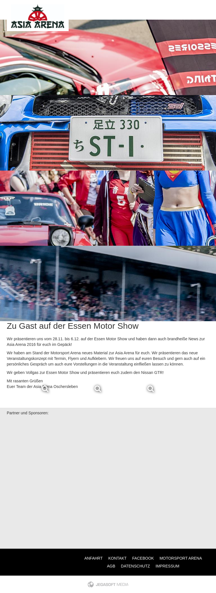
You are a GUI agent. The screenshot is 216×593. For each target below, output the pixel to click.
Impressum (167, 566)
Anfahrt (93, 558)
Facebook (143, 558)
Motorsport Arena (180, 558)
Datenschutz (135, 566)
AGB (111, 566)
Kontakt (117, 558)
